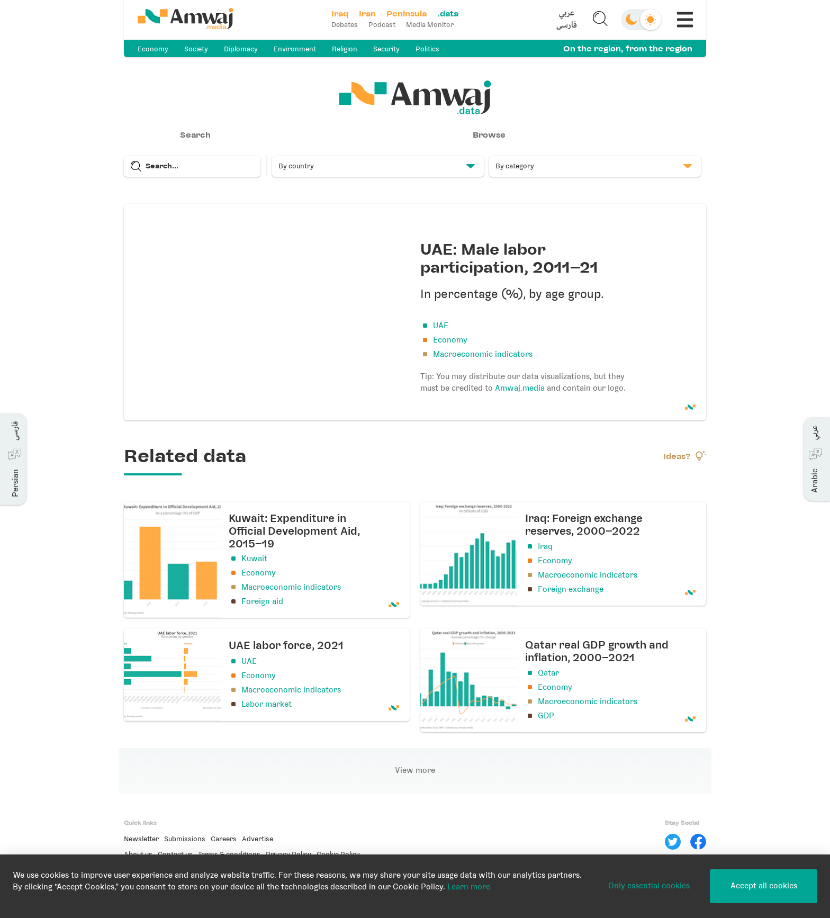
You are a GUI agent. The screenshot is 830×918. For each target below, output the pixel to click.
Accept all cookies (763, 885)
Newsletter (141, 839)
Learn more (468, 887)
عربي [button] (566, 13)
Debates (344, 25)
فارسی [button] (566, 25)
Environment (295, 49)
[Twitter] (673, 842)
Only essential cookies (649, 885)
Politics (427, 49)
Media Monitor (430, 25)
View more (415, 770)
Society (196, 49)
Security (386, 49)
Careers (224, 839)
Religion (344, 49)
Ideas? (684, 456)
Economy (153, 49)
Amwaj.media (520, 388)
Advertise (257, 839)
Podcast (381, 25)
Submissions (184, 839)
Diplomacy (241, 49)
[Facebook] (698, 842)
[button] (567, 19)
